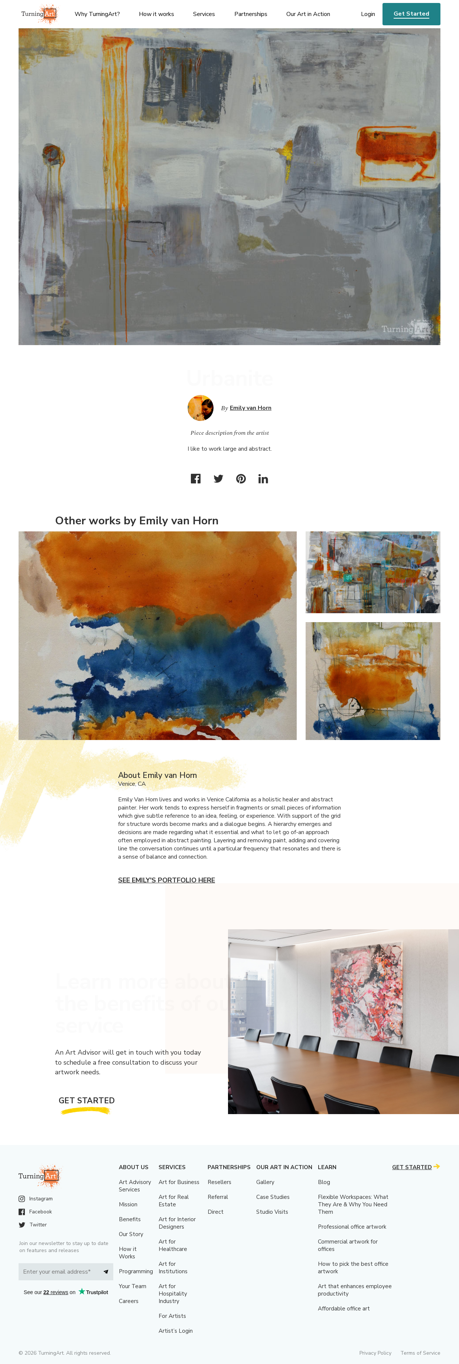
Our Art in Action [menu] (308, 14)
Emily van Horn (250, 408)
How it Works (128, 1252)
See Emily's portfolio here (166, 880)
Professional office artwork (352, 1227)
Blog (324, 1182)
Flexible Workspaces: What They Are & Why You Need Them (353, 1204)
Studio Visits (272, 1212)
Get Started (411, 14)
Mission (128, 1204)
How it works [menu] (156, 14)
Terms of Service (420, 1353)
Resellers (219, 1182)
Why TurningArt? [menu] (97, 14)
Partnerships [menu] (250, 14)
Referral (218, 1197)
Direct (216, 1212)
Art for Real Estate (174, 1200)
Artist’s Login (176, 1331)
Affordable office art (344, 1308)
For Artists (172, 1316)
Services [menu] (204, 14)
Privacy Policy (375, 1353)
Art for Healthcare (173, 1245)
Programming (136, 1271)
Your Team (132, 1286)
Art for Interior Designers (177, 1223)
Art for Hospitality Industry (173, 1294)
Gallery (265, 1182)
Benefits (130, 1219)
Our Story (131, 1234)
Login (368, 14)
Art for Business (179, 1182)
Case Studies (273, 1197)
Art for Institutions (173, 1267)
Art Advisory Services (135, 1185)
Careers (129, 1301)
